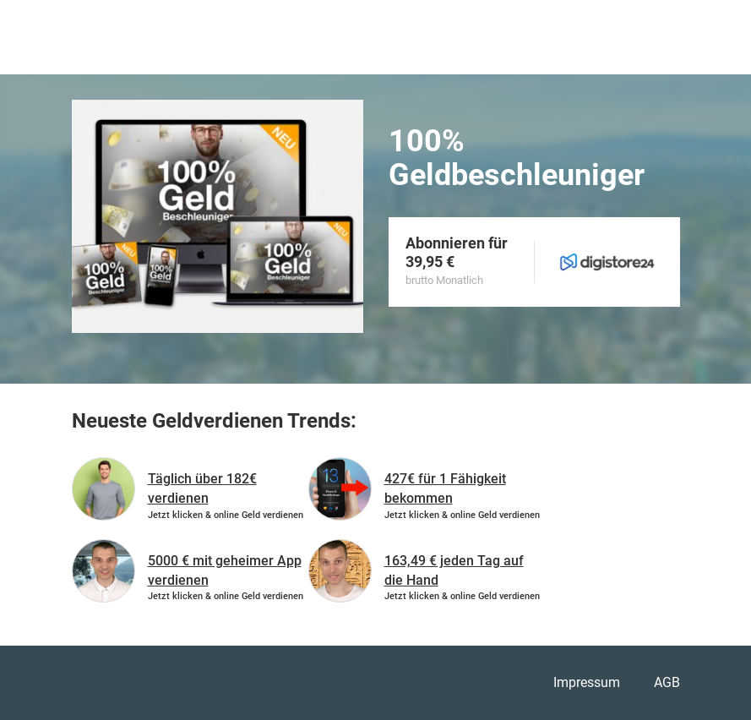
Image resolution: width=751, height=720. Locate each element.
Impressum (586, 682)
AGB (667, 682)
